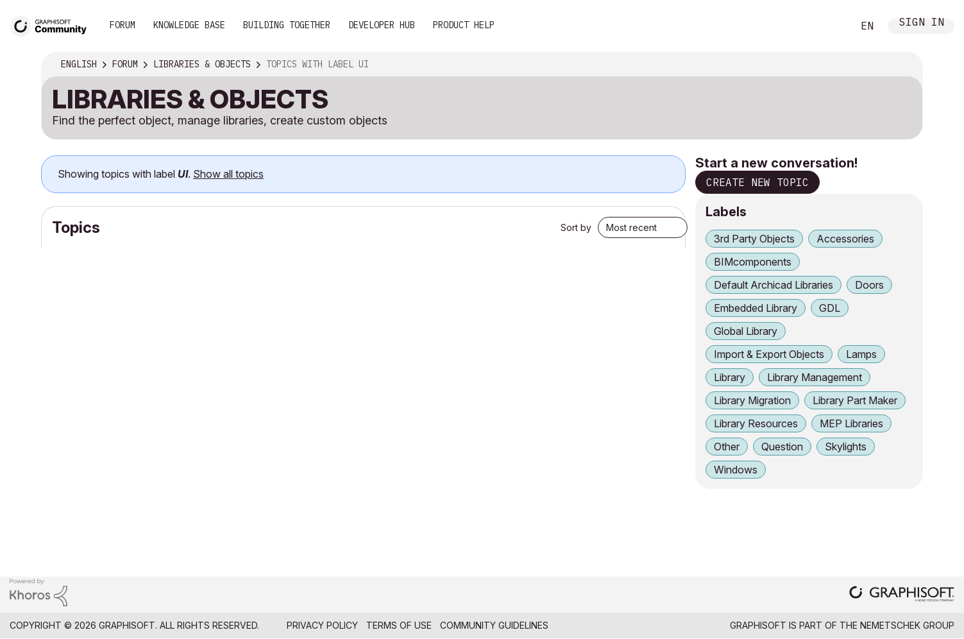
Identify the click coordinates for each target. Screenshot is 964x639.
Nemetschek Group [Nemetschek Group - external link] (907, 625)
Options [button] (904, 65)
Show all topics (228, 173)
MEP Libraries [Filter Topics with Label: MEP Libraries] (851, 423)
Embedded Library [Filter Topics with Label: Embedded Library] (755, 308)
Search (829, 26)
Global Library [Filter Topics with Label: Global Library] (745, 331)
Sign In (921, 23)
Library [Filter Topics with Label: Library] (729, 377)
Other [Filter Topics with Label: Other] (727, 446)
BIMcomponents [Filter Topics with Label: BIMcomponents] (752, 261)
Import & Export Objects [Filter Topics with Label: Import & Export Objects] (769, 354)
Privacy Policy (322, 625)
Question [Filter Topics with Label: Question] (782, 446)
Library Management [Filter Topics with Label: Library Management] (814, 377)
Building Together (286, 25)
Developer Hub (381, 25)
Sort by (576, 227)
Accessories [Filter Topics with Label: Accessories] (845, 238)
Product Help (464, 25)
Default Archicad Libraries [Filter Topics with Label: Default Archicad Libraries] (773, 284)
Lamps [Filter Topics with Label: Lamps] (861, 354)
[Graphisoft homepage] (901, 595)
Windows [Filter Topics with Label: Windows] (735, 469)
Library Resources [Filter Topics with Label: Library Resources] (756, 423)
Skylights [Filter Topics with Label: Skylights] (846, 446)
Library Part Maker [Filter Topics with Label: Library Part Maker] (855, 400)
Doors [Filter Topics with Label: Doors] (869, 284)
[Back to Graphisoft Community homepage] (53, 24)
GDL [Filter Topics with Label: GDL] (829, 308)
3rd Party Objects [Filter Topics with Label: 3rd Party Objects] (754, 238)
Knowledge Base (189, 25)
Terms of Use (399, 625)
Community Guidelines (494, 625)
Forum (122, 25)
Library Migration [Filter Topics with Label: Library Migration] (752, 400)
